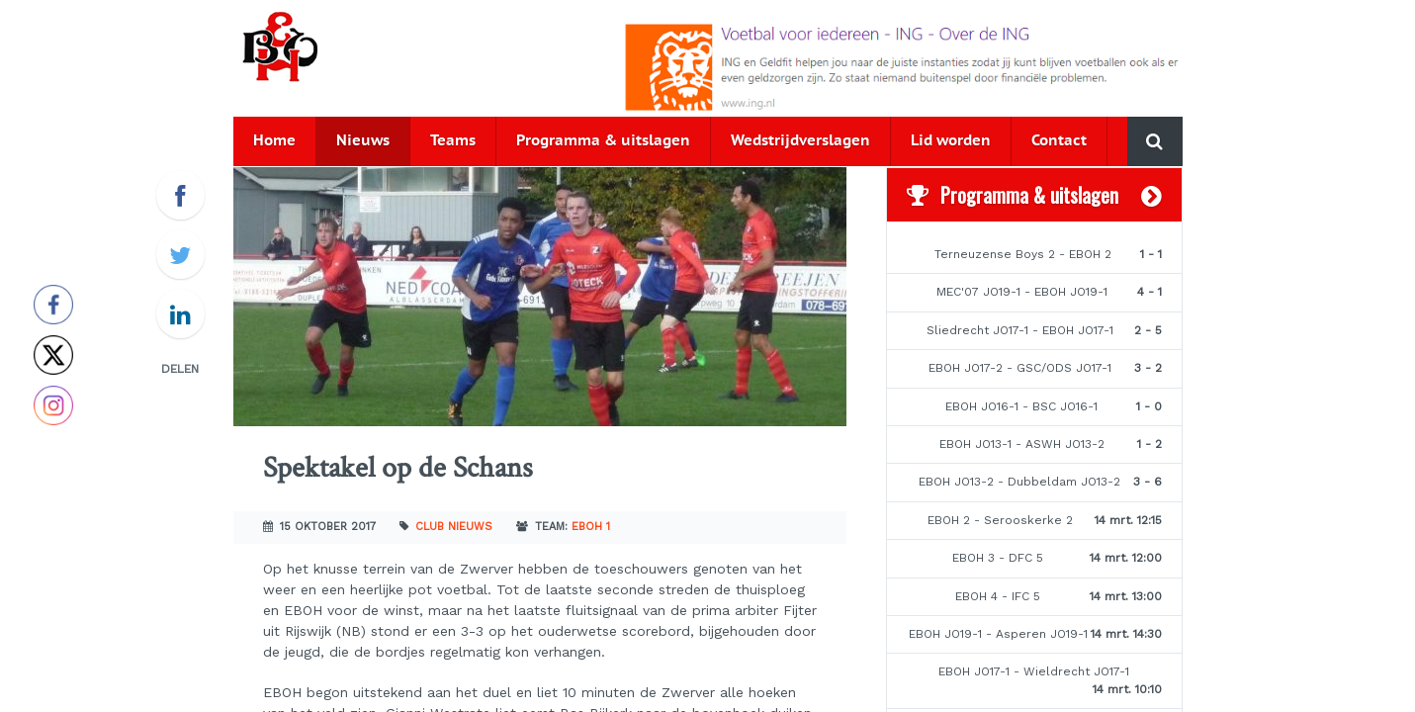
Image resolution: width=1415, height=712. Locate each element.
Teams (453, 141)
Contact (1059, 141)
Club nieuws (453, 526)
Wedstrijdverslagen (800, 141)
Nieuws (363, 141)
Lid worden (951, 141)
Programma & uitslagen (603, 141)
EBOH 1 (591, 526)
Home (274, 141)
